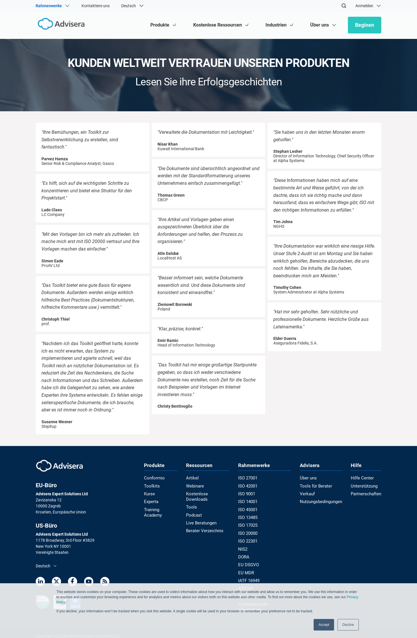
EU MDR (247, 570)
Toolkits (151, 486)
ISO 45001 (249, 509)
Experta (151, 501)
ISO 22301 (249, 539)
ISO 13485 (249, 516)
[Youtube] (88, 582)
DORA (245, 555)
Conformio (153, 478)
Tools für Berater (314, 486)
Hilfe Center (362, 478)
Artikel (193, 478)
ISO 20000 (249, 532)
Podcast (194, 509)
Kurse (149, 493)
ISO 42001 (249, 486)
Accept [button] (324, 625)
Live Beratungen (202, 516)
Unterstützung (365, 486)
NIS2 (244, 547)
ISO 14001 (249, 501)
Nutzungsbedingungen (320, 501)
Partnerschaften (366, 493)
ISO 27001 (249, 478)
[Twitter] (56, 582)
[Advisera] (61, 25)
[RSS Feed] (104, 582)
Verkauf (307, 493)
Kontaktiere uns (95, 5)
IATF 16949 (250, 578)
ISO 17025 (249, 524)
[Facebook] (72, 582)
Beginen (364, 25)
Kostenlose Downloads (207, 493)
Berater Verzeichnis (204, 524)
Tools (192, 501)
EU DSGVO (249, 562)
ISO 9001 (248, 493)
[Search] (343, 5)
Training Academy (160, 509)
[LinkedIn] (40, 582)
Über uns (308, 478)
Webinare (195, 486)
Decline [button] (348, 625)
